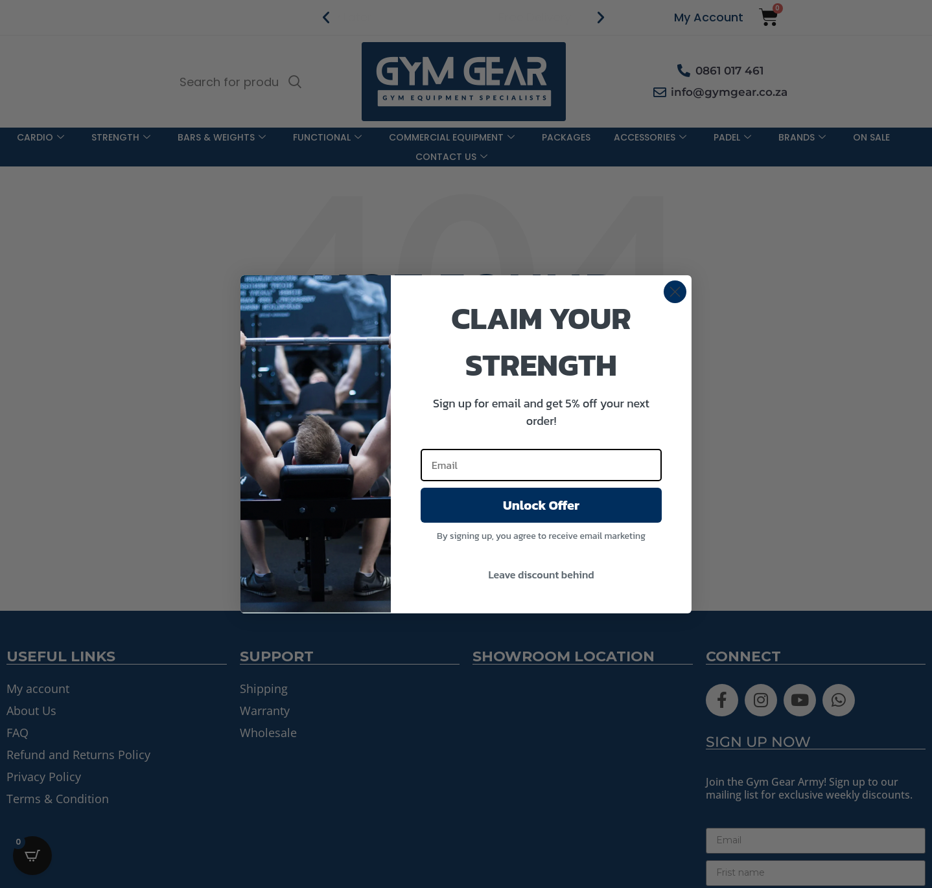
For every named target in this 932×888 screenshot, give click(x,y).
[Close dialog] (675, 291)
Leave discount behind (541, 574)
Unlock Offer (541, 505)
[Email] (541, 465)
